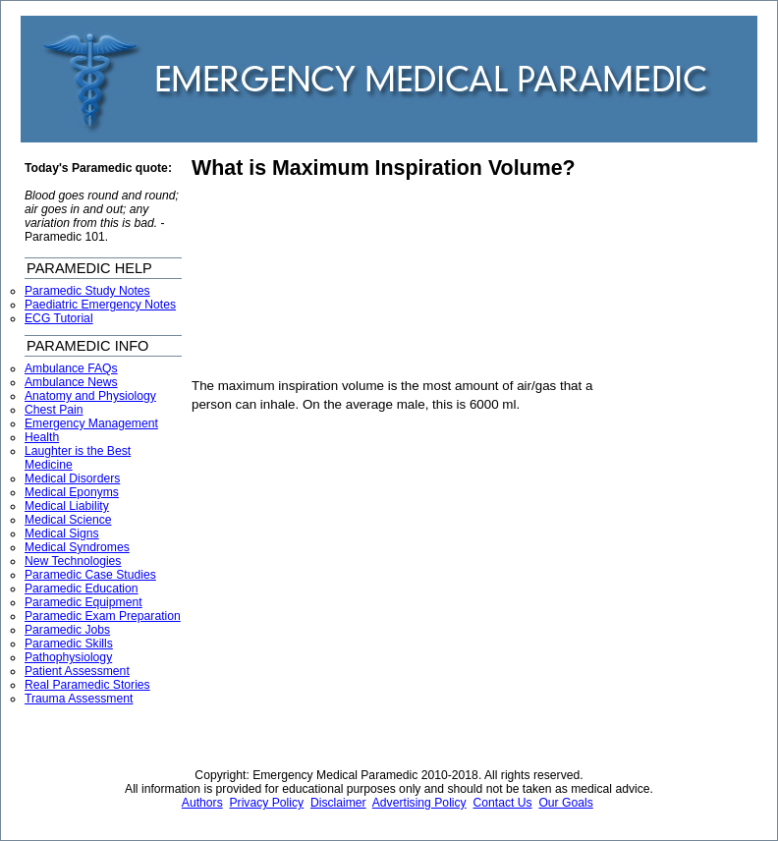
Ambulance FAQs (71, 368)
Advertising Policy (419, 803)
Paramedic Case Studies (90, 575)
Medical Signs (62, 533)
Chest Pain (54, 410)
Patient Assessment (77, 671)
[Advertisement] (304, 279)
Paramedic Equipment (83, 602)
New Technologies (73, 561)
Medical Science (68, 520)
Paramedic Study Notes (87, 291)
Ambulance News (71, 382)
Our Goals (565, 803)
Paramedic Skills (69, 643)
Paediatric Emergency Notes (100, 304)
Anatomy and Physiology (90, 396)
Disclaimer (338, 803)
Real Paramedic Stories (87, 685)
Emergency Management (91, 423)
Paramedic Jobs (67, 630)
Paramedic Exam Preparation (103, 616)
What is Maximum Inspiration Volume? (384, 168)
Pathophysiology (68, 657)
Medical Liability (67, 506)
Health (42, 437)
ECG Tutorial (59, 318)
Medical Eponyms (72, 492)
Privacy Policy (267, 803)
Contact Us (501, 803)
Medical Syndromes (77, 547)
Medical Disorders (72, 478)
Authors (202, 803)
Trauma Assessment (79, 698)
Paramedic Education (82, 588)
